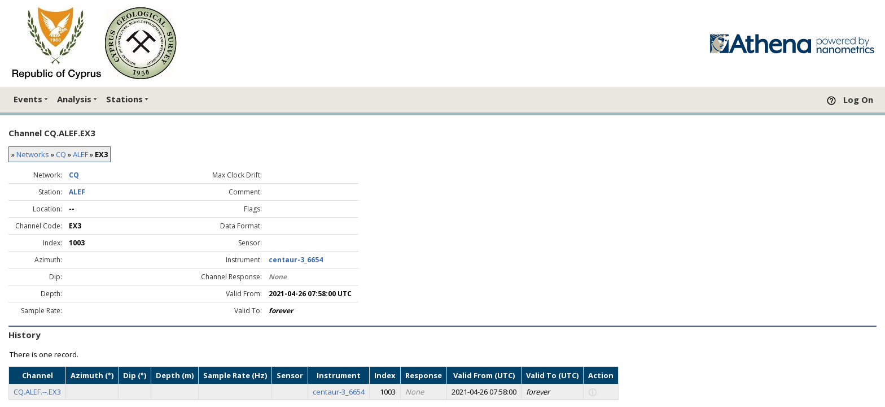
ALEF (80, 154)
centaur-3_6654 (296, 260)
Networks (32, 154)
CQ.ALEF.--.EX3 (37, 392)
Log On (858, 99)
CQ (61, 154)
